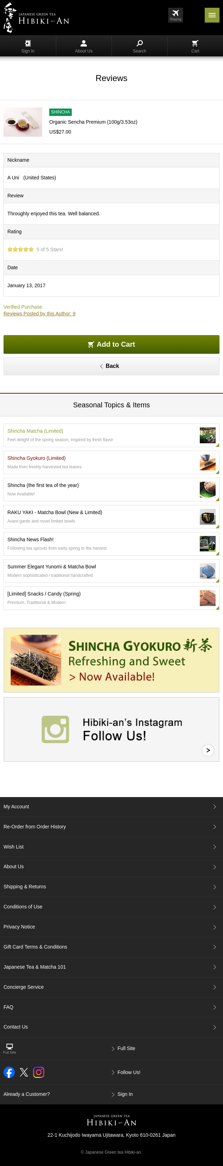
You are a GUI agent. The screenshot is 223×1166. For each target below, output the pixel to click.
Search (139, 47)
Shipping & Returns (25, 886)
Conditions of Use (23, 906)
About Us (84, 47)
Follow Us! (128, 1072)
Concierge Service (24, 987)
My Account (16, 806)
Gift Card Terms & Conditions (35, 947)
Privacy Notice (19, 927)
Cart (195, 47)
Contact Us (16, 1027)
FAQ (8, 1007)
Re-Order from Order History (35, 826)
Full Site (126, 1048)
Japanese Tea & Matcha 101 (35, 967)
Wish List (14, 847)
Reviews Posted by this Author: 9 (40, 313)
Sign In (27, 47)
